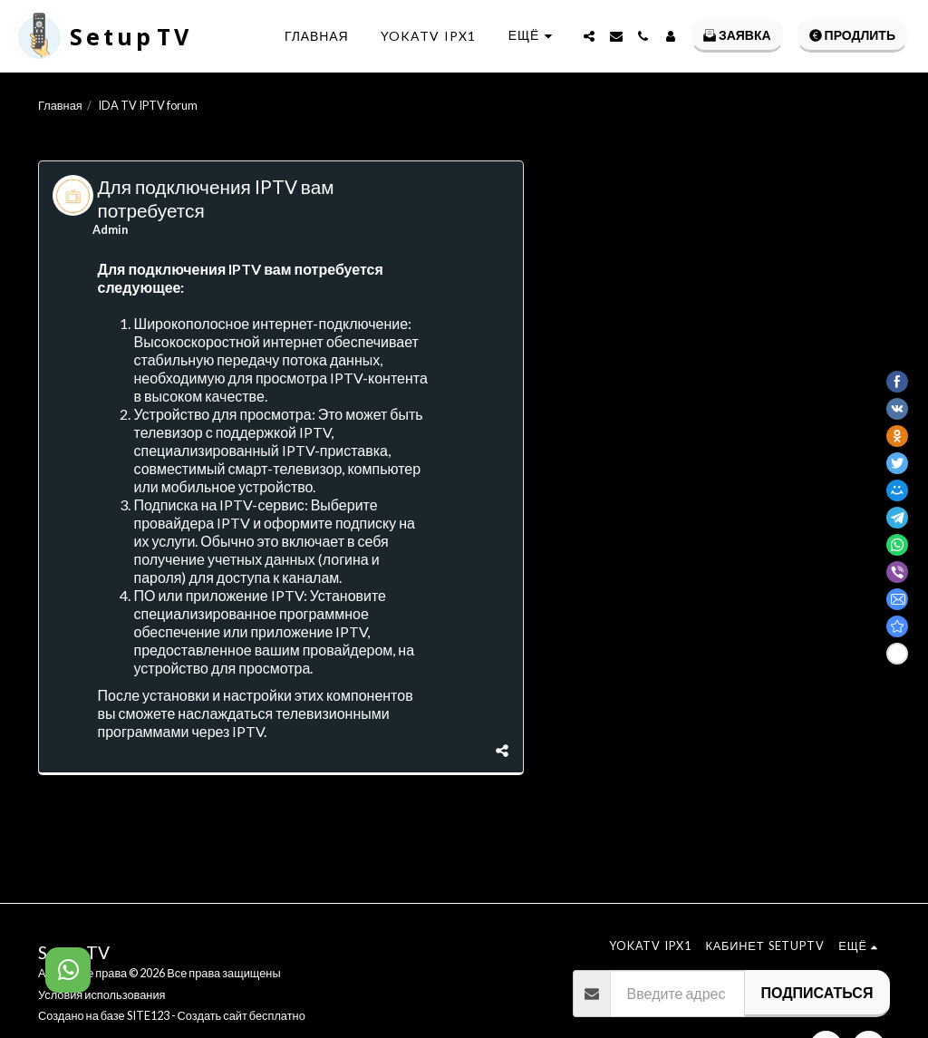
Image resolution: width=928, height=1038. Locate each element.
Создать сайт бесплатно (241, 1015)
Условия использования (101, 994)
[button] (589, 36)
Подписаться (816, 992)
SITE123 (148, 1015)
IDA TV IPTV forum (148, 105)
